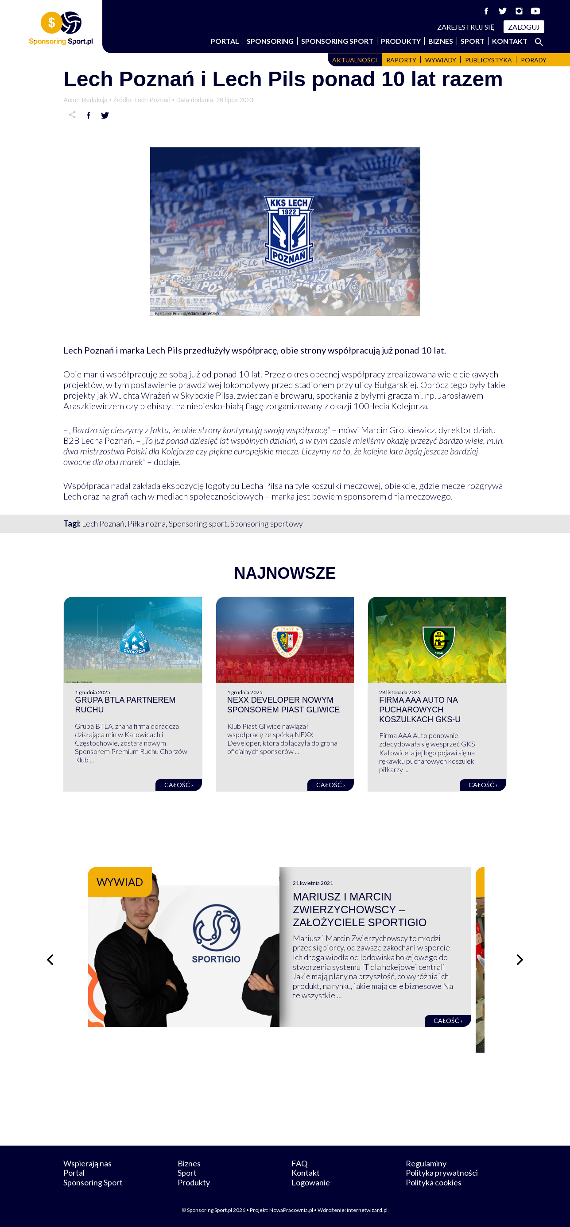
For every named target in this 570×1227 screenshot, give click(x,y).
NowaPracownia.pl (291, 1210)
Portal (225, 41)
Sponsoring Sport (337, 41)
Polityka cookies (433, 1182)
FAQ (299, 1163)
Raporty (401, 60)
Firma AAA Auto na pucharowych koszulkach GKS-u (420, 709)
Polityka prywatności (442, 1172)
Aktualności (354, 60)
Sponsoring (270, 41)
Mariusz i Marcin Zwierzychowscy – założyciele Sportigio (365, 909)
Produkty (401, 41)
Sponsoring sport (198, 523)
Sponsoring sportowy (266, 523)
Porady (534, 60)
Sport (473, 41)
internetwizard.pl (367, 1210)
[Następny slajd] (520, 960)
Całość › (178, 785)
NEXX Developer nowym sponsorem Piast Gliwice (283, 705)
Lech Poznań (103, 523)
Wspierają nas (87, 1163)
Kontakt (509, 41)
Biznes (440, 41)
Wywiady (440, 60)
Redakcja (95, 100)
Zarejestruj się (466, 27)
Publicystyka (488, 60)
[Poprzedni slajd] (50, 960)
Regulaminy (426, 1163)
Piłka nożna (147, 523)
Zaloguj (524, 27)
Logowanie (310, 1182)
